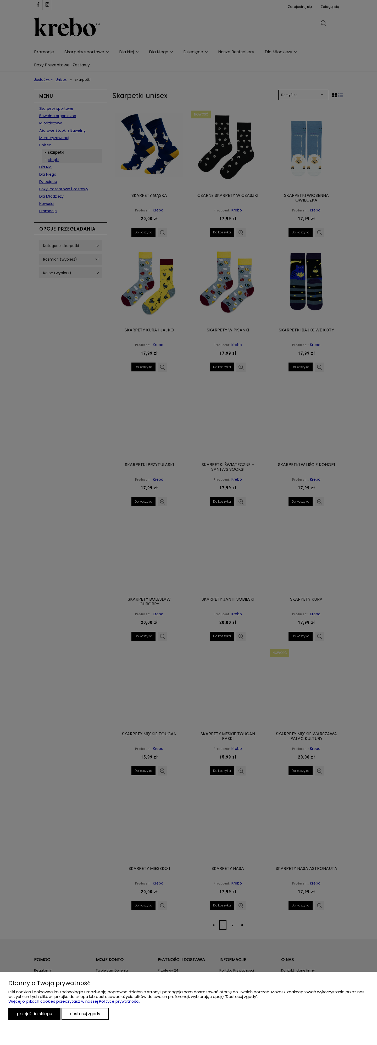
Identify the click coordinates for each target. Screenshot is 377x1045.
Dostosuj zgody (85, 1014)
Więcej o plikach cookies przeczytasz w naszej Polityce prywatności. (74, 1001)
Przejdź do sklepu (34, 1014)
